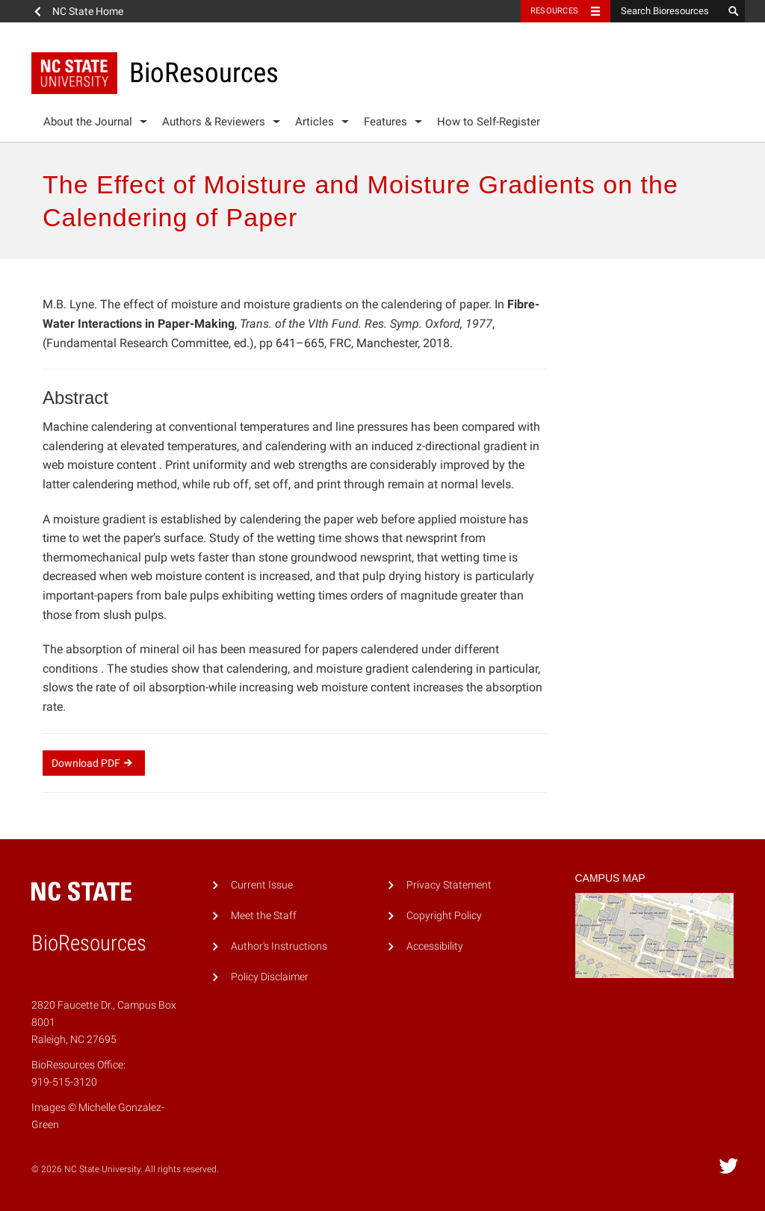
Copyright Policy (444, 915)
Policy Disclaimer (270, 977)
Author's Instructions (279, 946)
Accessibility (434, 946)
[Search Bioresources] (666, 11)
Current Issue (262, 885)
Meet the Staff (264, 915)
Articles (314, 121)
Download (94, 763)
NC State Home (87, 11)
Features (385, 121)
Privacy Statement (449, 885)
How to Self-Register (488, 121)
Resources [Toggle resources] (554, 11)
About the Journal (87, 121)
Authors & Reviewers (213, 121)
